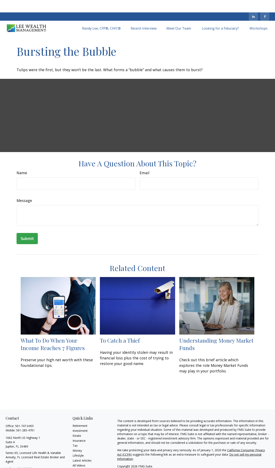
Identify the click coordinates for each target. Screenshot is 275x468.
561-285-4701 (25, 418)
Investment (80, 418)
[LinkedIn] (253, 4)
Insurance (79, 428)
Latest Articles (82, 448)
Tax (75, 433)
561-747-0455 (24, 413)
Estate (77, 423)
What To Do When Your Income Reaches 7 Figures (53, 331)
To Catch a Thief (120, 328)
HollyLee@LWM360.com (22, 456)
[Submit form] (27, 226)
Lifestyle (78, 443)
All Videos (79, 453)
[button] (101, 15)
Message (24, 188)
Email (144, 160)
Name (22, 160)
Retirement (80, 413)
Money (77, 438)
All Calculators (82, 458)
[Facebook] (264, 4)
